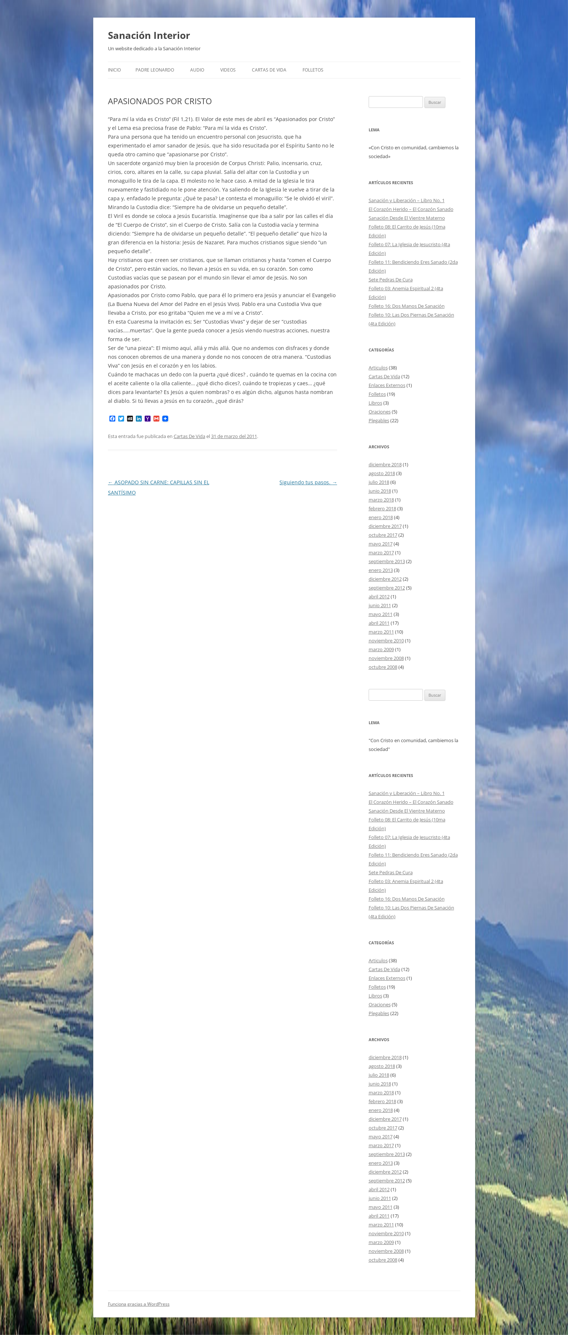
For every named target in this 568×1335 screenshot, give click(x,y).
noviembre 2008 (386, 658)
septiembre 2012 (387, 587)
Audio (197, 70)
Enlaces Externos (387, 385)
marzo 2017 (381, 552)
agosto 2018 (382, 473)
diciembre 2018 (385, 464)
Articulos (378, 367)
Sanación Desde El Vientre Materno (407, 218)
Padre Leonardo (154, 70)
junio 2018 (380, 491)
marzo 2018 (381, 499)
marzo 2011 (381, 631)
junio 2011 (380, 605)
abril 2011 (379, 623)
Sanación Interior (149, 35)
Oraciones (380, 411)
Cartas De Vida (269, 70)
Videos (228, 70)
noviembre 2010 (386, 640)
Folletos (377, 394)
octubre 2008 (383, 667)
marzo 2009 (381, 649)
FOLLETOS (313, 70)
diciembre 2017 (385, 526)
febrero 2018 (382, 508)
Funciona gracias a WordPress (139, 1304)
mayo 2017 (380, 543)
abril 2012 (379, 596)
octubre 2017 (383, 535)
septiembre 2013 (387, 561)
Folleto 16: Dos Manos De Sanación (407, 306)
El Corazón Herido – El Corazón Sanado (411, 209)
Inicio (114, 70)
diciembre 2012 (385, 579)
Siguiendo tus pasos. (308, 482)
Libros (375, 403)
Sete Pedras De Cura (391, 279)
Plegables (379, 420)
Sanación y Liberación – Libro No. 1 (407, 200)
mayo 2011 (380, 614)
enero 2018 (381, 517)
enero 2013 (381, 570)
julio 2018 (379, 482)
